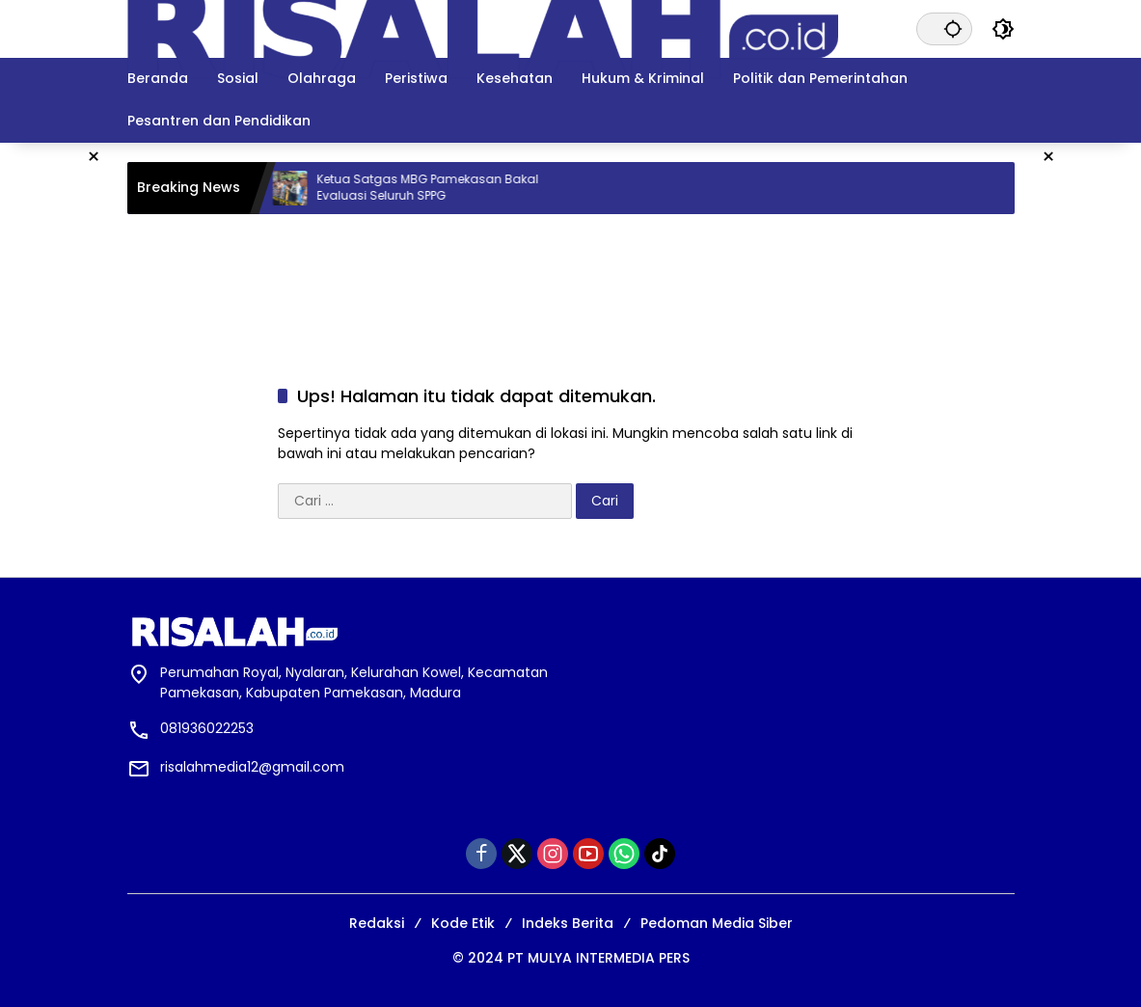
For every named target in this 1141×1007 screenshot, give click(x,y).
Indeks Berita (567, 923)
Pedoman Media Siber (716, 923)
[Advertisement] (571, 276)
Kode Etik (463, 923)
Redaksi (376, 923)
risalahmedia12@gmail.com (252, 766)
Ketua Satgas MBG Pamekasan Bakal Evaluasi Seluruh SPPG (455, 188)
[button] (953, 28)
